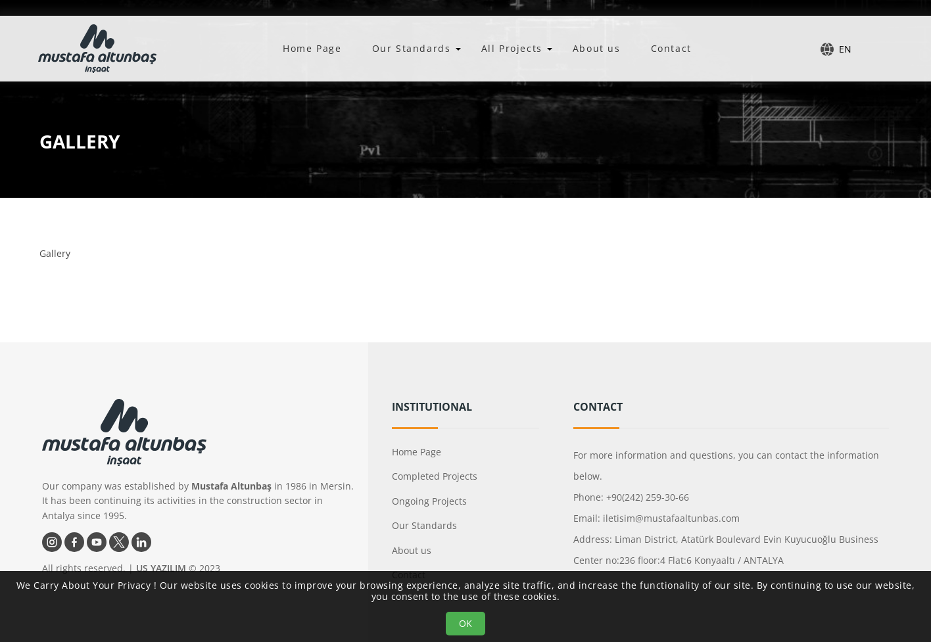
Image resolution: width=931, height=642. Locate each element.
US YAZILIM (161, 568)
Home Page (312, 48)
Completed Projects (434, 476)
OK (465, 623)
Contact (671, 48)
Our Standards (411, 48)
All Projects (511, 48)
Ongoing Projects (429, 501)
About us (597, 48)
